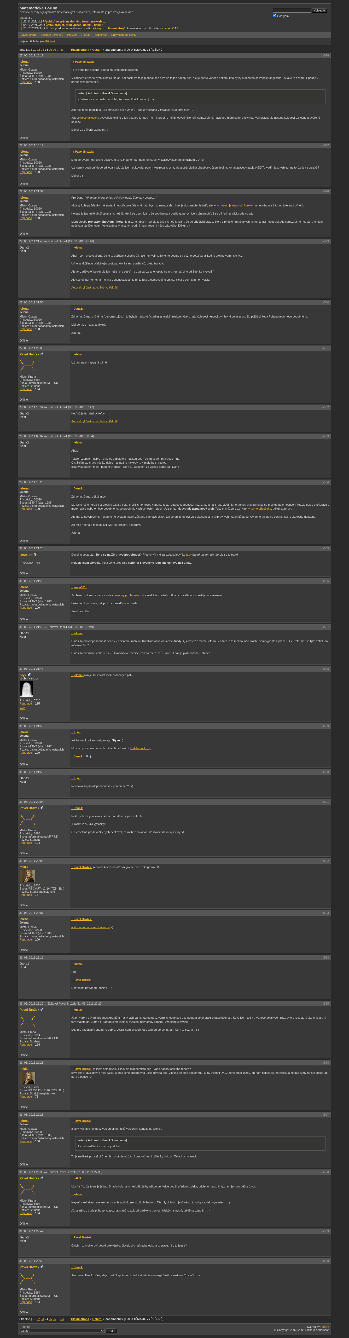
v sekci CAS (170, 28)
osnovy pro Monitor (127, 595)
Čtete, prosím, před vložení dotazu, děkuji (74, 24)
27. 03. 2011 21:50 (31, 302)
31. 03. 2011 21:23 (31, 548)
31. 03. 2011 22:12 (31, 957)
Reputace (26, 82)
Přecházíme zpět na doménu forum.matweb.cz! (75, 21)
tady (189, 554)
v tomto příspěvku (259, 508)
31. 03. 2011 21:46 (31, 668)
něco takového (89, 117)
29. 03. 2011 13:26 (31, 482)
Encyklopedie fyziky (123, 34)
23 (42, 49)
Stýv (23, 675)
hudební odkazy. (140, 748)
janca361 (26, 555)
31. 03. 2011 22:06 (31, 860)
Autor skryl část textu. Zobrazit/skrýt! (94, 287)
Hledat (86, 34)
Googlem (281, 16)
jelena (24, 62)
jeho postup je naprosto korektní (233, 205)
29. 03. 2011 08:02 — (56, 436)
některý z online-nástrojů (108, 28)
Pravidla (72, 34)
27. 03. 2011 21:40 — (56, 241)
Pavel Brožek (29, 354)
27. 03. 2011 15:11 (31, 55)
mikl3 (24, 867)
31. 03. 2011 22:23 (31, 1062)
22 (38, 49)
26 (54, 49)
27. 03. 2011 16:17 (31, 145)
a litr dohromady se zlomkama (90, 927)
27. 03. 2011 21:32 (31, 191)
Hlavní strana (28, 34)
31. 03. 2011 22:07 (31, 912)
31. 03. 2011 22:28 (31, 1114)
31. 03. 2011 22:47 (31, 1231)
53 (61, 49)
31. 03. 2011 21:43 (31, 581)
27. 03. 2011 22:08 (31, 348)
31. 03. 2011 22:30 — (60, 1172)
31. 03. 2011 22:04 (31, 801)
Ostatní (97, 49)
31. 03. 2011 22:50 (31, 1260)
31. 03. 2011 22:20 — (60, 1003)
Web (22, 708)
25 (50, 49)
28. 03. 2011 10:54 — (56, 407)
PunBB (325, 1326)
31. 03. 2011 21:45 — (56, 626)
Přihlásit (50, 41)
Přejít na (68, 1329)
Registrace (100, 34)
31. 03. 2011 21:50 (31, 726)
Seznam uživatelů (51, 34)
